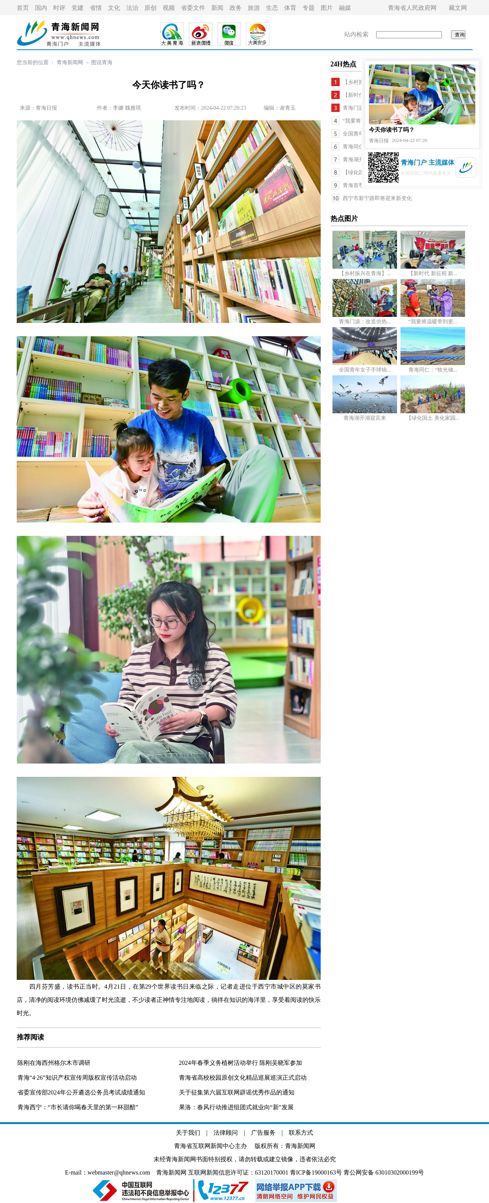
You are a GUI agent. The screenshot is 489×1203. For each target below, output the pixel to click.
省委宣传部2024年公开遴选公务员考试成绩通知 (81, 1092)
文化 (114, 8)
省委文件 (193, 8)
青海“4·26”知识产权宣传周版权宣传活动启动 (77, 1077)
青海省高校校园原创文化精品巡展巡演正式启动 (243, 1077)
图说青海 (101, 62)
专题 (308, 8)
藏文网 (458, 8)
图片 (327, 8)
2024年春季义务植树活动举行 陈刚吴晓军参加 (240, 1063)
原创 (150, 8)
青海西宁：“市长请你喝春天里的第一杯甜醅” (77, 1107)
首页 (23, 8)
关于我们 (188, 1132)
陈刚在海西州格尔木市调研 (53, 1063)
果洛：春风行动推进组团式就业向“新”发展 (236, 1107)
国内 (41, 8)
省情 (96, 8)
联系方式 (301, 1132)
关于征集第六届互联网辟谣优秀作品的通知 (236, 1092)
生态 (272, 8)
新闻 (217, 8)
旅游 (254, 8)
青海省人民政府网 (412, 8)
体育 (290, 8)
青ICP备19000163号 (316, 1172)
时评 (59, 8)
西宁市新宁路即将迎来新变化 (377, 198)
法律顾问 (226, 1132)
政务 (235, 8)
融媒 (345, 8)
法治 (132, 8)
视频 (169, 8)
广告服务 (263, 1132)
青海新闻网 (70, 62)
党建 (77, 8)
